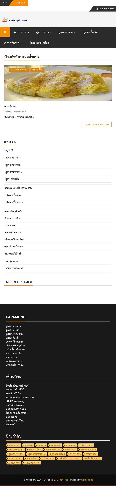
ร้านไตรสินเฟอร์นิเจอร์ (17, 385)
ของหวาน (56, 445)
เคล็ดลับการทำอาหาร (69, 458)
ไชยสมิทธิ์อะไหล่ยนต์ (16, 412)
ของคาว (42, 445)
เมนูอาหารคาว (32, 462)
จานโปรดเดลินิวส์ (14, 268)
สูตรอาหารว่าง (44, 32)
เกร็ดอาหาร (48, 458)
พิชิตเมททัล (11, 416)
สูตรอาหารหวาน (67, 32)
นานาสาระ (9, 225)
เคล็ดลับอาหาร (92, 458)
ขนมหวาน (14, 445)
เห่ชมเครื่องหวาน (14, 202)
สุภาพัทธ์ (10, 424)
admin (8, 111)
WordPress (87, 479)
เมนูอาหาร (14, 462)
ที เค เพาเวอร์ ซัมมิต (16, 408)
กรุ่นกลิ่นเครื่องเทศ (13, 246)
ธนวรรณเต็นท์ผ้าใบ (16, 389)
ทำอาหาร (70, 445)
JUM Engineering (15, 401)
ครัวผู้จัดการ (11, 261)
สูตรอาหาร (70, 449)
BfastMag (62, 479)
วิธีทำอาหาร (86, 445)
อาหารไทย (31, 458)
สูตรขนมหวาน (16, 449)
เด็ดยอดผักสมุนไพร (39, 42)
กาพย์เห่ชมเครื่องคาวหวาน (18, 187)
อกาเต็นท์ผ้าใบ (13, 393)
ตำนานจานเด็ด (12, 218)
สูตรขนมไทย (34, 449)
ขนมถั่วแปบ (10, 106)
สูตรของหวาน (53, 449)
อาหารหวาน (15, 458)
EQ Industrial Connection (20, 397)
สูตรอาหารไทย (57, 453)
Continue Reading (97, 124)
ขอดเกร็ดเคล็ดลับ (13, 211)
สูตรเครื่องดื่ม (91, 32)
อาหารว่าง (91, 453)
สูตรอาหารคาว (21, 32)
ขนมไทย (28, 445)
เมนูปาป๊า (37, 69)
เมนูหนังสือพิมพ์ (12, 253)
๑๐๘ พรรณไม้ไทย (15, 420)
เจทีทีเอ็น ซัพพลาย (15, 405)
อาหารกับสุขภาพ (12, 42)
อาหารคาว (75, 453)
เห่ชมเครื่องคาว (13, 195)
